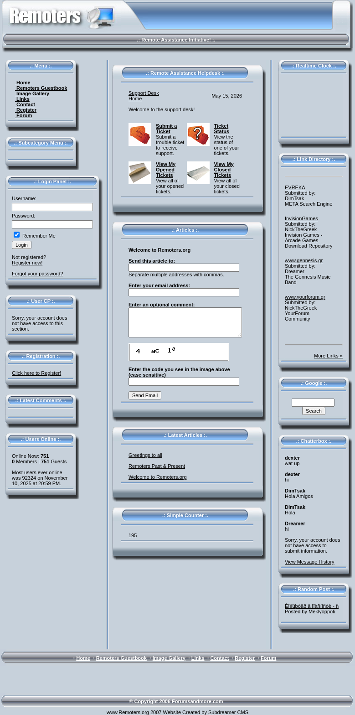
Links (22, 99)
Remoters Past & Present (157, 466)
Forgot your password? (37, 273)
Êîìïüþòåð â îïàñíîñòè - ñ (312, 606)
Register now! (27, 262)
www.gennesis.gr (304, 260)
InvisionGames (301, 218)
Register (25, 110)
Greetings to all (145, 455)
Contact (25, 104)
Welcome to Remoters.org (158, 477)
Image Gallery (32, 93)
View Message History (309, 562)
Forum (23, 115)
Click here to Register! (36, 373)
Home (23, 82)
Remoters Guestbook (41, 88)
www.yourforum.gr (305, 297)
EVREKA (295, 187)
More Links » (328, 355)
